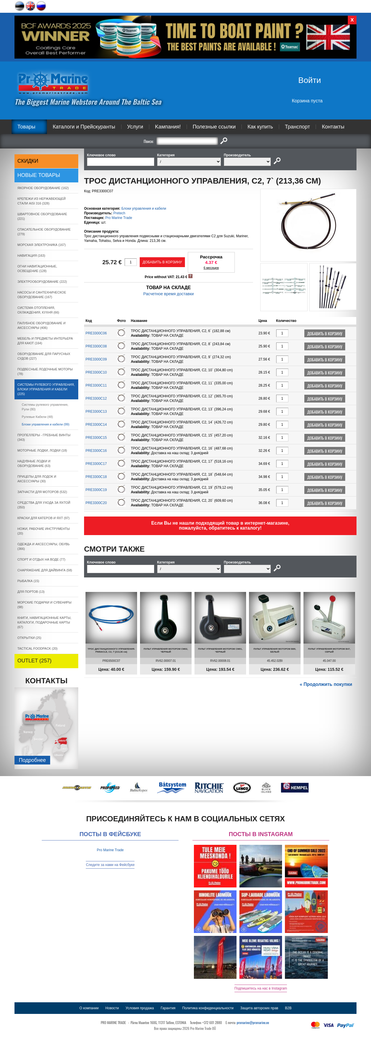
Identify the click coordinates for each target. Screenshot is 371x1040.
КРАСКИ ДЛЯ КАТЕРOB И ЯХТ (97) (43, 518)
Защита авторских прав (259, 1008)
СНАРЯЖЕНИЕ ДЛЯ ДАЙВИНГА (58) (44, 570)
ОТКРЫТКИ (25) (29, 637)
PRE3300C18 (96, 477)
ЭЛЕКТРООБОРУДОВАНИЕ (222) (42, 281)
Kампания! (168, 126)
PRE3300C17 (96, 464)
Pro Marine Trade (118, 218)
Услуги (135, 126)
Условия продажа (140, 1008)
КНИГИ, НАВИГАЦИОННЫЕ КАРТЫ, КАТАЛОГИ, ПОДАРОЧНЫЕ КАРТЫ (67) (44, 622)
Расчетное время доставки (168, 293)
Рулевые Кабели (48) (37, 416)
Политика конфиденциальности (208, 1008)
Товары (26, 127)
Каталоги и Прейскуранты (84, 126)
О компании (89, 1008)
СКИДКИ (27, 161)
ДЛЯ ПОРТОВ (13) (31, 591)
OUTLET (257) (34, 661)
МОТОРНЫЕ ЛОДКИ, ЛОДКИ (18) (42, 450)
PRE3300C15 (96, 438)
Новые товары (38, 175)
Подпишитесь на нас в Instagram (260, 988)
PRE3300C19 (96, 490)
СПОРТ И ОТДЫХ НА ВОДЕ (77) (41, 559)
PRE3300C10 (96, 372)
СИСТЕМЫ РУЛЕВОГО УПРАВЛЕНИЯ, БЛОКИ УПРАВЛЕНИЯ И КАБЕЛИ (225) (46, 389)
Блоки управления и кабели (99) (45, 424)
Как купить (260, 126)
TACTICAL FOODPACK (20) (37, 648)
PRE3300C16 (96, 451)
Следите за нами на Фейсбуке (110, 865)
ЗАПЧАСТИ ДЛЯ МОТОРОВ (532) (42, 492)
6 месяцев (211, 267)
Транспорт (297, 126)
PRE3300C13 (96, 412)
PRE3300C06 (96, 333)
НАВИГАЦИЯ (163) (31, 255)
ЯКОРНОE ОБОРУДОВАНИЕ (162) (43, 188)
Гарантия (168, 1008)
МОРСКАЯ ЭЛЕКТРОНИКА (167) (41, 245)
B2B (288, 1008)
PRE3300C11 (96, 385)
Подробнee (32, 760)
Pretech (119, 213)
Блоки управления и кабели (143, 208)
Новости (112, 1008)
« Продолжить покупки (326, 684)
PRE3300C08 (96, 346)
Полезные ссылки (214, 126)
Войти (309, 80)
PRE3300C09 (96, 359)
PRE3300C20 (96, 503)
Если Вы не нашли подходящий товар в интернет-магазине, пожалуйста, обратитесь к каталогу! (220, 525)
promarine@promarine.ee (253, 1022)
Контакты (333, 126)
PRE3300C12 (96, 398)
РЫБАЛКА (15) (28, 581)
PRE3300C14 (96, 425)
